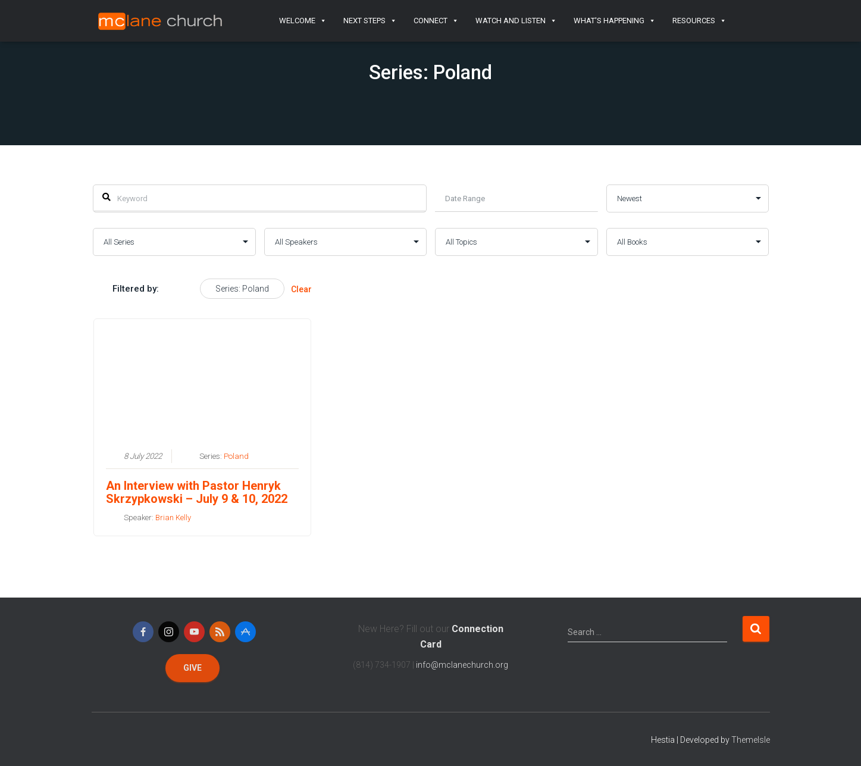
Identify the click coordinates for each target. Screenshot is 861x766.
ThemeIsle (750, 740)
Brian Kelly (172, 516)
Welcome (303, 21)
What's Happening (615, 21)
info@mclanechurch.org (462, 665)
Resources (699, 21)
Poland (235, 455)
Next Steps (370, 21)
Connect (436, 21)
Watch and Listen (516, 21)
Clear (301, 289)
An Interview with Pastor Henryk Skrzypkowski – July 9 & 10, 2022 (196, 491)
